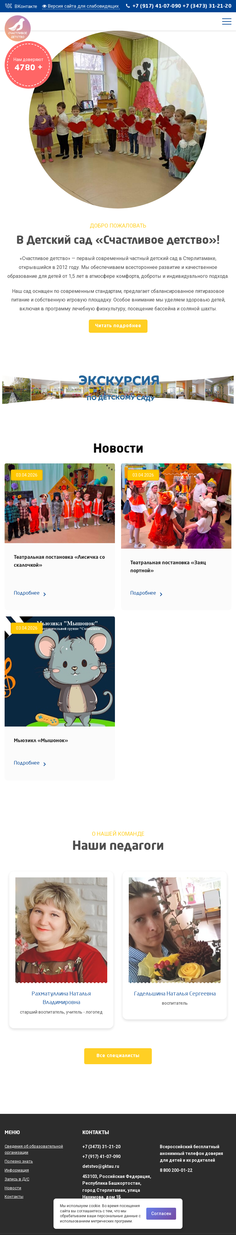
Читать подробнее (118, 326)
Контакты (14, 1196)
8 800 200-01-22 (176, 1170)
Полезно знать (19, 1161)
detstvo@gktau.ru (100, 1166)
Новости (13, 1188)
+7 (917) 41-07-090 (156, 6)
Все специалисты (118, 1056)
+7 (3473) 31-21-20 (207, 6)
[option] (61, 954)
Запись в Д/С (17, 1179)
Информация (17, 1170)
